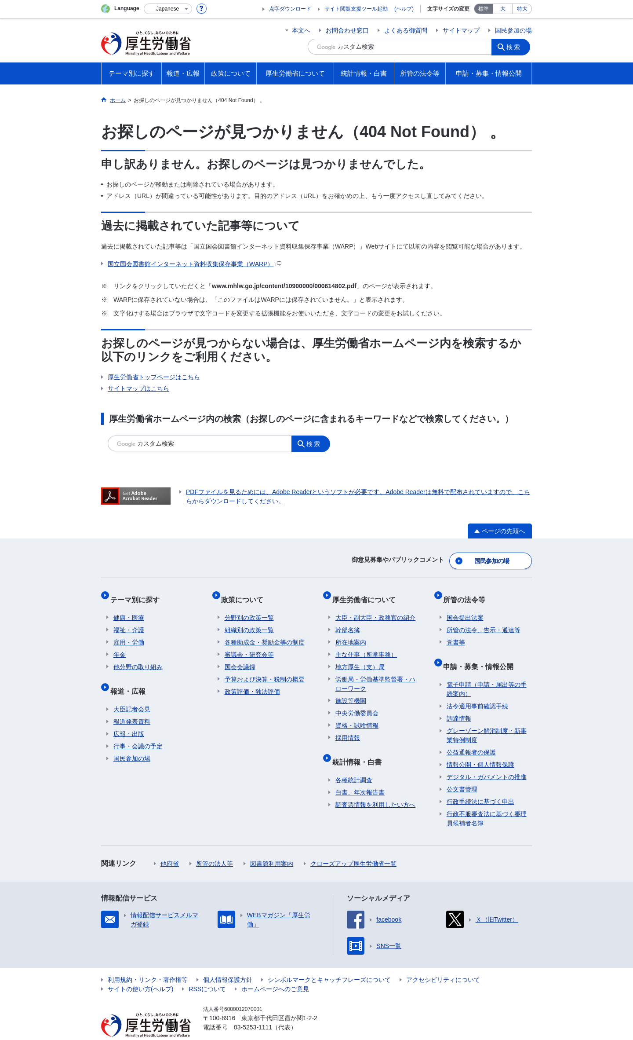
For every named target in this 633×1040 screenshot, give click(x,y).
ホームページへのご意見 (275, 970)
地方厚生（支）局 (360, 655)
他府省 (169, 845)
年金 (119, 643)
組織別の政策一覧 (249, 619)
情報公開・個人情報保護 (480, 746)
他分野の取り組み (138, 655)
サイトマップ (461, 30)
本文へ (301, 30)
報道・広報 (131, 676)
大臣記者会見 (131, 691)
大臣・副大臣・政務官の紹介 (375, 606)
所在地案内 (350, 631)
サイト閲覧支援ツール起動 (356, 9)
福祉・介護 (128, 619)
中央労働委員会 (356, 702)
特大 (522, 9)
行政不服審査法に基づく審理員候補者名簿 (487, 800)
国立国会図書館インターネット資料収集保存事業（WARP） (194, 263)
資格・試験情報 (356, 714)
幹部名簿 (347, 619)
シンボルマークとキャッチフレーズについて (329, 961)
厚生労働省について (367, 592)
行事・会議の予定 (138, 728)
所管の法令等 (468, 592)
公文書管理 (462, 771)
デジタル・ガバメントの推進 (487, 758)
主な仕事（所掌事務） (366, 643)
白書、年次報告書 (360, 774)
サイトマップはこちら (138, 388)
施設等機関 (350, 689)
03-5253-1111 (253, 1009)
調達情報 (459, 700)
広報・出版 (128, 715)
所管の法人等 (214, 845)
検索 (516, 46)
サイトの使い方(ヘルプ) (140, 970)
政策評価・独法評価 (252, 680)
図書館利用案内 (271, 845)
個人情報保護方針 (227, 961)
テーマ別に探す (138, 592)
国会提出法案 (465, 606)
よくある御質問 (405, 30)
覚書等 (456, 631)
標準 (483, 9)
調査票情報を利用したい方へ (375, 786)
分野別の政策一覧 (249, 606)
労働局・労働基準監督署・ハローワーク (375, 673)
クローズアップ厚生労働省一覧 (353, 845)
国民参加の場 (513, 30)
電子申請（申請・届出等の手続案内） (487, 671)
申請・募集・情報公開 (482, 651)
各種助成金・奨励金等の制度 (265, 631)
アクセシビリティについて (443, 961)
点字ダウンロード (290, 9)
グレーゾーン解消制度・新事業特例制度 (487, 717)
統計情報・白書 (360, 747)
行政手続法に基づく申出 (480, 783)
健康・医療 (128, 606)
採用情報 (347, 726)
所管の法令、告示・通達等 (483, 619)
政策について (246, 592)
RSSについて (207, 970)
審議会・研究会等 (249, 643)
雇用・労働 (128, 631)
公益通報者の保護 (471, 734)
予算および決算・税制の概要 (265, 668)
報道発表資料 (131, 703)
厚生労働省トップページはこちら (154, 377)
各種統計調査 (353, 761)
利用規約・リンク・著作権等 (148, 961)
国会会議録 (240, 655)
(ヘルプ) (404, 9)
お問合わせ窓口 (347, 30)
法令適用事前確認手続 (477, 688)
